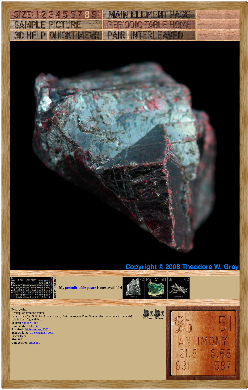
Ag (31, 342)
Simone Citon (30, 322)
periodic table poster (80, 288)
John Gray (35, 326)
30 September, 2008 (36, 329)
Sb (35, 342)
